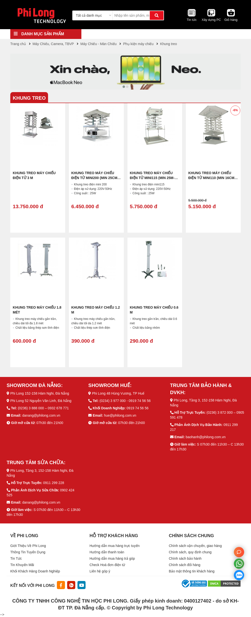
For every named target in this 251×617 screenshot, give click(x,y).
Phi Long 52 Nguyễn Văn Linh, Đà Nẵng (41, 401)
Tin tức (192, 20)
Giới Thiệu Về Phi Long (28, 546)
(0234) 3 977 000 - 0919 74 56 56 (125, 401)
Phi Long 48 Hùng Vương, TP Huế (118, 393)
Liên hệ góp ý (99, 571)
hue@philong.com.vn (120, 415)
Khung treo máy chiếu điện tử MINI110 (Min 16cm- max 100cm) (211, 178)
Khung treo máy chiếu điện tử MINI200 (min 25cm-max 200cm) (94, 178)
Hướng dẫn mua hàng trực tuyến (114, 546)
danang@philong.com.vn (41, 415)
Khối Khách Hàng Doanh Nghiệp (35, 571)
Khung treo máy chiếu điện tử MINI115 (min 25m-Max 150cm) (152, 178)
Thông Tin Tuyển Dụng (27, 552)
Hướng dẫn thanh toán (106, 552)
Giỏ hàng (231, 20)
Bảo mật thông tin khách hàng (191, 571)
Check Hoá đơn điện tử (107, 565)
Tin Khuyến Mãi (22, 565)
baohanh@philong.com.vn (206, 437)
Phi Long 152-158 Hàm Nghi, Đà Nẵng (39, 393)
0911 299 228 (53, 483)
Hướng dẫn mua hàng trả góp (112, 558)
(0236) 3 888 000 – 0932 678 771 (43, 408)
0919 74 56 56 (137, 408)
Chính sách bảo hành (185, 558)
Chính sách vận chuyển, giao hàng (195, 546)
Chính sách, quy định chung (190, 552)
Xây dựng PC (211, 20)
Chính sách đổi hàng (185, 565)
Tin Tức (16, 558)
